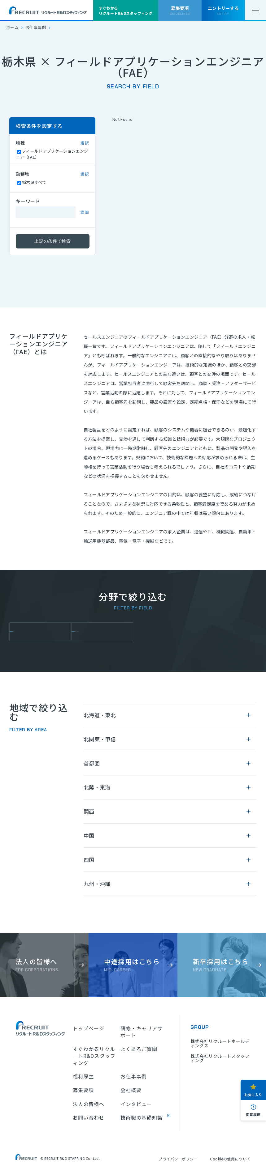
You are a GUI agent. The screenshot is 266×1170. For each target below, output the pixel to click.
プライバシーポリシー (178, 1158)
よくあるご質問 (139, 1048)
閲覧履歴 (253, 1114)
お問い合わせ (89, 1117)
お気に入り (253, 1094)
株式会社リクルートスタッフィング (220, 1058)
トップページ (89, 1028)
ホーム (12, 27)
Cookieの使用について (230, 1158)
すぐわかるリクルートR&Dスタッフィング (94, 1055)
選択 (85, 143)
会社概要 (131, 1090)
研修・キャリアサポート (141, 1032)
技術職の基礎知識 (141, 1117)
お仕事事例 (35, 27)
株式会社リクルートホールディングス (220, 1043)
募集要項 (83, 1090)
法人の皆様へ (89, 1103)
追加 (85, 212)
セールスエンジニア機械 (42, 631)
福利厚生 (83, 1076)
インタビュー (136, 1103)
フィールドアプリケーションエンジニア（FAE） (104, 632)
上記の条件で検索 (52, 241)
